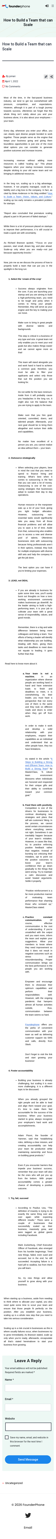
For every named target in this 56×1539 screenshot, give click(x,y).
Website (10, 1418)
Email (9, 1399)
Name (9, 1379)
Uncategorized (14, 1483)
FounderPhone (34, 1505)
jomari (12, 76)
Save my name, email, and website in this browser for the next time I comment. (29, 1441)
